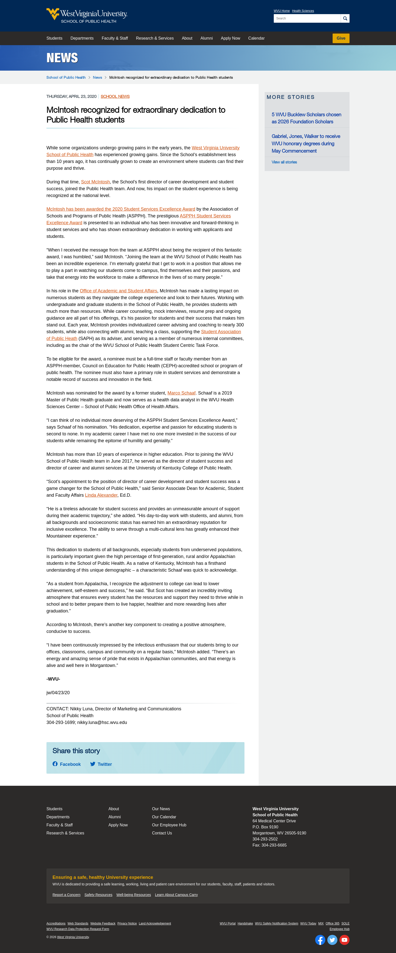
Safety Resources (99, 895)
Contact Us (162, 833)
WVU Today (308, 923)
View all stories (284, 162)
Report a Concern (67, 895)
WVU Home (282, 10)
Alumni (207, 38)
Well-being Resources (133, 895)
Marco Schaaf (181, 393)
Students (54, 38)
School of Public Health (66, 77)
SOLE (345, 923)
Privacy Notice (127, 923)
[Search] (345, 18)
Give (341, 38)
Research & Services (155, 38)
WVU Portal (228, 923)
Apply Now (230, 38)
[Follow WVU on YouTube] (344, 940)
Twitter (101, 764)
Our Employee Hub (169, 825)
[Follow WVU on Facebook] (320, 940)
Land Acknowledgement (155, 923)
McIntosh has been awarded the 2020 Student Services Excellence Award (120, 209)
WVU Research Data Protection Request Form (77, 929)
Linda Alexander (101, 495)
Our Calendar (164, 817)
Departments (82, 38)
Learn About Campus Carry (176, 895)
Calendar (256, 38)
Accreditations (55, 923)
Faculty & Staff (115, 38)
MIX (321, 923)
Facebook (67, 764)
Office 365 (332, 923)
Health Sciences (303, 10)
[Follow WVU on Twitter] (332, 940)
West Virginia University (215, 147)
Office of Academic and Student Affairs (118, 290)
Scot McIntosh (95, 181)
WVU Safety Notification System (276, 923)
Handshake (245, 923)
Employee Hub (340, 929)
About (187, 38)
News (62, 57)
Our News (161, 809)
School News (115, 96)
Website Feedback (102, 923)
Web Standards (77, 923)
